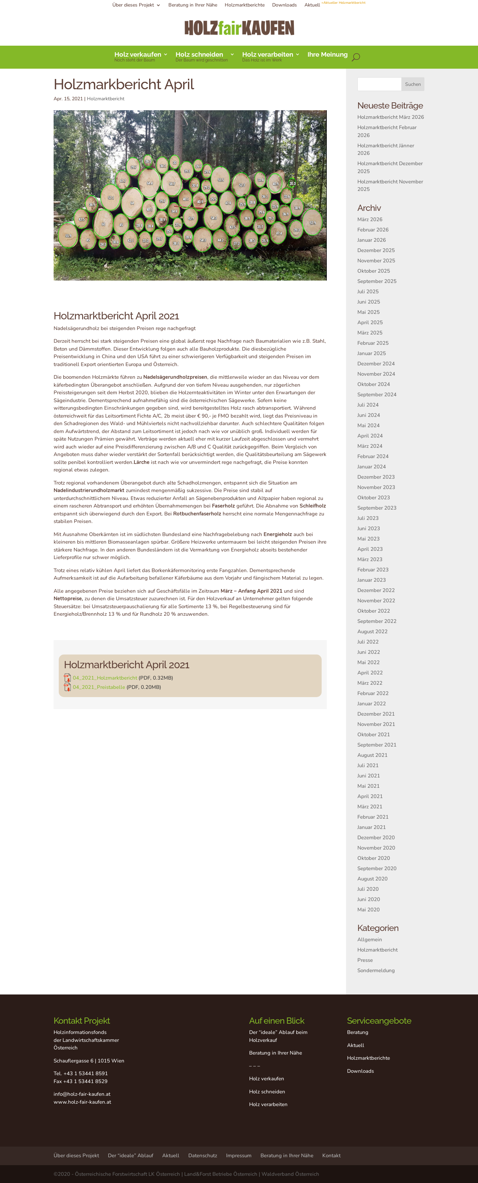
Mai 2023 (368, 538)
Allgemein (369, 939)
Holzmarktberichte (245, 5)
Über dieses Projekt (133, 5)
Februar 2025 (373, 343)
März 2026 (369, 219)
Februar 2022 (373, 693)
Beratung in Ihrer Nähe (192, 5)
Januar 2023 (371, 580)
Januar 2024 (371, 466)
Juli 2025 (368, 291)
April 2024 (370, 435)
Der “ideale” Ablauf (130, 1155)
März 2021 (369, 806)
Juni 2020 (368, 899)
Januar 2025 (371, 353)
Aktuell (335, 5)
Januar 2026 (371, 240)
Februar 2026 (373, 229)
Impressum (239, 1155)
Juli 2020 (368, 889)
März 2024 (369, 446)
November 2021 (376, 724)
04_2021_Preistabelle (147, 682)
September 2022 (377, 621)
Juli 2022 (368, 641)
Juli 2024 (368, 404)
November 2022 (376, 600)
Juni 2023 (368, 528)
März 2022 (369, 683)
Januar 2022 (371, 703)
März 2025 (369, 332)
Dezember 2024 (376, 363)
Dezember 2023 (376, 477)
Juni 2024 (368, 415)
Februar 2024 (373, 456)
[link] (190, 675)
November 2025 (376, 260)
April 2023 (370, 549)
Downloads (284, 5)
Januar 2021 (371, 827)
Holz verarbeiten (267, 57)
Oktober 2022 (373, 610)
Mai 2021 (368, 786)
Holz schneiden (202, 57)
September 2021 (377, 744)
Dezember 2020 (376, 837)
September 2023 (377, 507)
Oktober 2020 (373, 858)
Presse (365, 960)
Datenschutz (202, 1155)
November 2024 (376, 374)
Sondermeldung (376, 970)
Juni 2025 (368, 301)
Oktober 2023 (373, 497)
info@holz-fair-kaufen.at (82, 1094)
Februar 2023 (373, 569)
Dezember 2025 (376, 250)
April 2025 (370, 322)
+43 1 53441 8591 (86, 1073)
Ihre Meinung (328, 55)
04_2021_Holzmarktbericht (151, 677)
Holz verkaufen (137, 57)
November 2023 (376, 487)
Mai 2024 (368, 425)
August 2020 (372, 878)
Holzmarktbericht (105, 98)
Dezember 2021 (376, 713)
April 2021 (370, 796)
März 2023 (369, 559)
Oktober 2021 (373, 734)
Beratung (357, 1032)
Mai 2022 (368, 662)
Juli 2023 (368, 518)
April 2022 (370, 672)
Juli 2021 (368, 765)
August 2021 (372, 755)
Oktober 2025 (373, 271)
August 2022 (372, 631)
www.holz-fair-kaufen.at (82, 1102)
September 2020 (377, 868)
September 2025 (377, 281)
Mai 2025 (368, 312)
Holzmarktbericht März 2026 (390, 117)
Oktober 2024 (373, 384)
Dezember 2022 (376, 590)
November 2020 (376, 847)
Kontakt (331, 1155)
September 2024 (377, 394)
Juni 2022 (368, 652)
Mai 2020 (368, 909)
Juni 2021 (368, 775)
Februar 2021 (373, 817)
